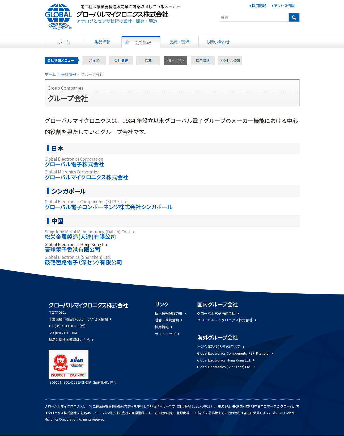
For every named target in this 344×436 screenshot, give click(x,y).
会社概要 (121, 60)
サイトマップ (167, 333)
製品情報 (102, 42)
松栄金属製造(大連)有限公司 (220, 346)
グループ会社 (175, 60)
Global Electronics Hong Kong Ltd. (225, 360)
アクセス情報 (284, 5)
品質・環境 (179, 42)
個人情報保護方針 (170, 313)
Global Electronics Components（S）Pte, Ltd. (235, 353)
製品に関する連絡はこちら (71, 339)
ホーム (64, 42)
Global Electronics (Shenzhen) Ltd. (225, 366)
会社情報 (143, 42)
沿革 (148, 60)
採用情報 (259, 5)
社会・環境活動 (168, 319)
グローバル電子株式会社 (218, 313)
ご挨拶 (94, 60)
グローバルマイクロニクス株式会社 (226, 319)
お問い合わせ (218, 42)
